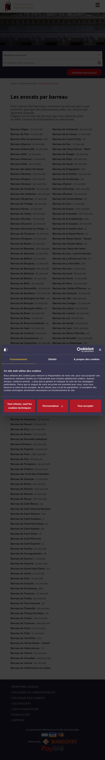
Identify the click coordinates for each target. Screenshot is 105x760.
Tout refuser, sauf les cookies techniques (19, 406)
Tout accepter (85, 405)
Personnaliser (52, 405)
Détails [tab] (52, 359)
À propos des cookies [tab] (87, 359)
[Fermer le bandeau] (100, 349)
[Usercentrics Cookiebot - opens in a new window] (79, 349)
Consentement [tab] (18, 359)
